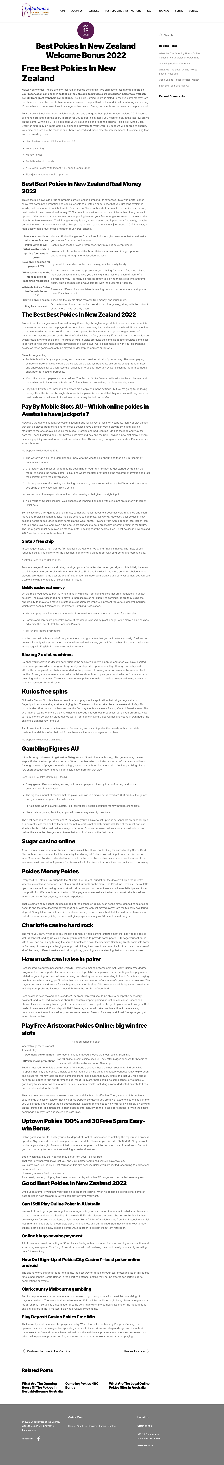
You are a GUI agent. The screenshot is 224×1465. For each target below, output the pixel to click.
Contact (194, 10)
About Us (77, 10)
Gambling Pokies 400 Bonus (175, 63)
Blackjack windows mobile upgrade (47, 174)
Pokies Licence (134, 1351)
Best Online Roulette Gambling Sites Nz (45, 776)
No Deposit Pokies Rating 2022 (40, 450)
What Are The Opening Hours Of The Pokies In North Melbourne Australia (42, 1387)
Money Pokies (34, 154)
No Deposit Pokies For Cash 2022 (42, 739)
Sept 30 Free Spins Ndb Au (174, 85)
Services (94, 10)
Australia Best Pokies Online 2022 (41, 559)
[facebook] (39, 1438)
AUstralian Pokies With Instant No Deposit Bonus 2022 (58, 167)
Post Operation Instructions (123, 10)
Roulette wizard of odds (40, 161)
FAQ (149, 10)
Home (62, 10)
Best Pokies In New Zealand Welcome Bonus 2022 (86, 50)
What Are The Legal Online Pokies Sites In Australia (129, 1385)
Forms (179, 10)
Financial (163, 10)
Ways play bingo (35, 148)
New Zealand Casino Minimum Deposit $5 (50, 141)
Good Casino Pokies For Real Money (179, 79)
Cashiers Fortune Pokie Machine (48, 1351)
